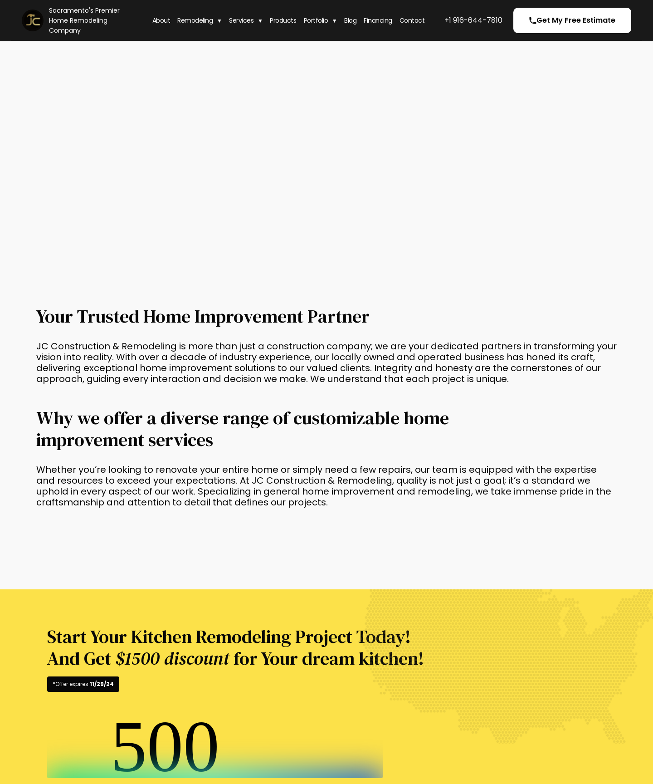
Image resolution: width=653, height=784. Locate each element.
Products (283, 20)
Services (241, 20)
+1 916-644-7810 (473, 20)
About (161, 20)
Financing (378, 20)
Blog (350, 20)
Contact (412, 20)
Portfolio (316, 20)
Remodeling (195, 20)
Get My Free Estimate (572, 20)
